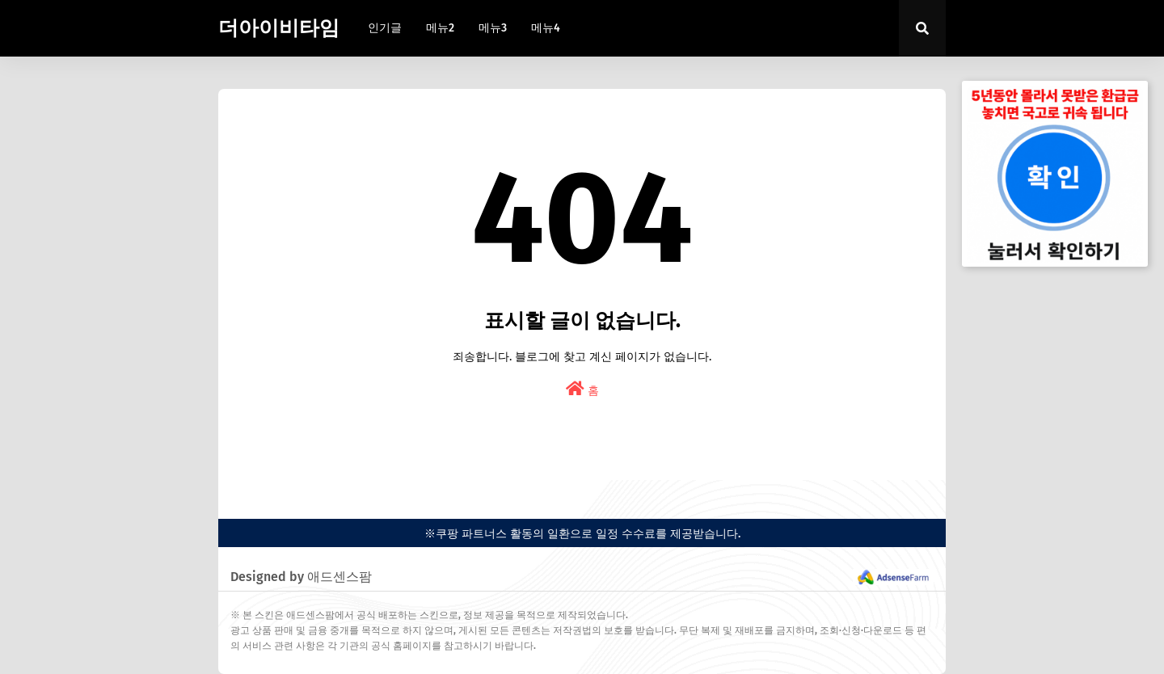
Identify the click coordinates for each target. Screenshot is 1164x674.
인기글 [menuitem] (385, 28)
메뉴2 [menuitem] (440, 28)
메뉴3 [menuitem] (493, 28)
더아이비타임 (279, 28)
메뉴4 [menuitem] (545, 28)
